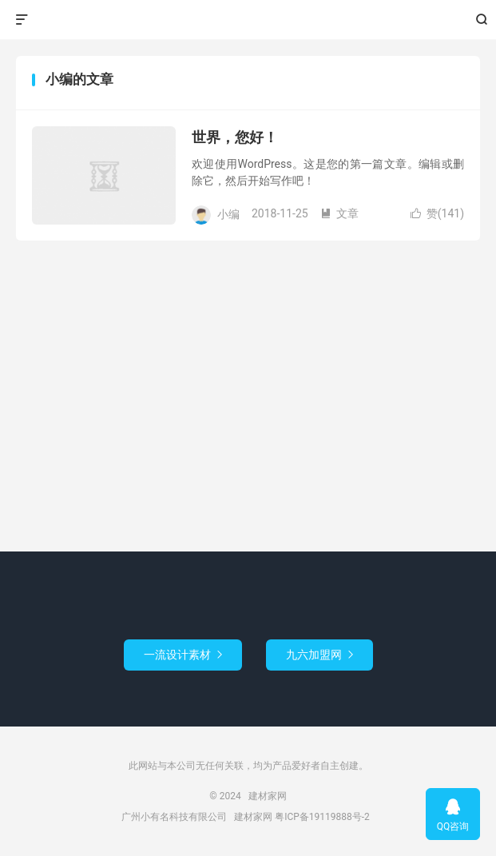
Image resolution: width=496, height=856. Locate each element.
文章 (339, 213)
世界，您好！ (235, 137)
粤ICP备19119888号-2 (322, 816)
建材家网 (248, 20)
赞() (437, 213)
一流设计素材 (183, 654)
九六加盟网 (319, 654)
